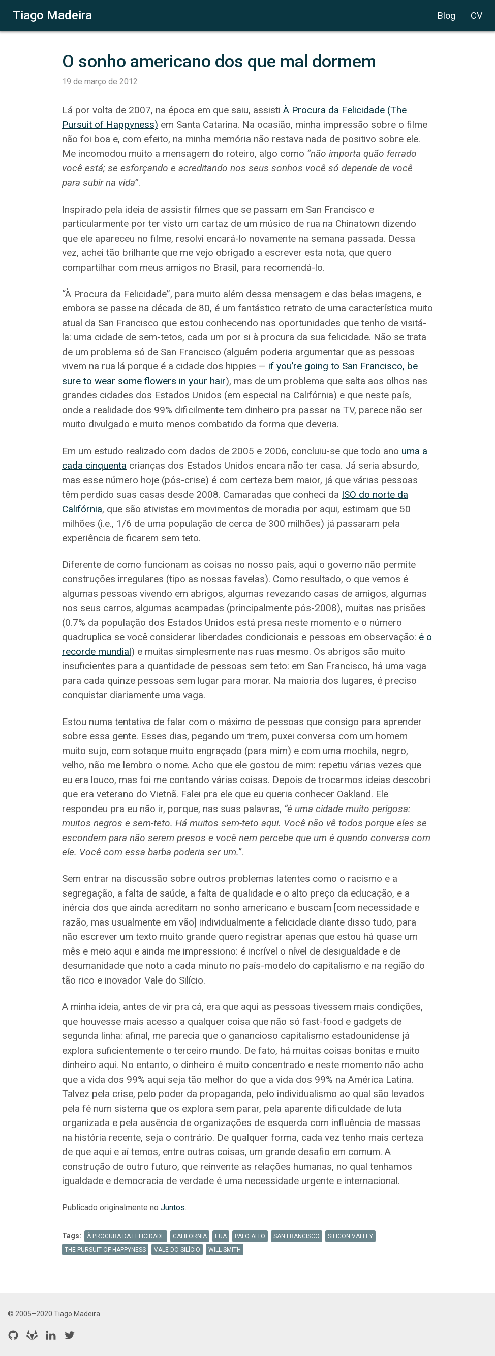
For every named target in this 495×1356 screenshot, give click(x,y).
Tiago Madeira (52, 15)
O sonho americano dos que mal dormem (219, 61)
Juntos (173, 1208)
